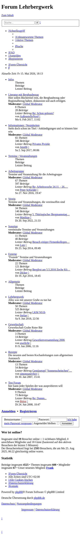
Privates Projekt (41, 144)
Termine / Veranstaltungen (22, 156)
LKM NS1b (38, 312)
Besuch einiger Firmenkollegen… (51, 241)
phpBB (19, 491)
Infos (11, 79)
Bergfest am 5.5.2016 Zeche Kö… (51, 269)
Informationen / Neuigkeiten (23, 125)
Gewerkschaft (16, 324)
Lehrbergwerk (16, 296)
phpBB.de (39, 497)
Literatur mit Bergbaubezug (23, 94)
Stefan (23, 315)
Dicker (23, 272)
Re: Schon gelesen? (43, 113)
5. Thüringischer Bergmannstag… (51, 214)
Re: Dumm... (39, 398)
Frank (50, 467)
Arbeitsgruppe (16, 171)
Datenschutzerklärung (48, 509)
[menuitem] (29, 37)
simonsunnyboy (28, 373)
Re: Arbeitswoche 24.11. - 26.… (50, 186)
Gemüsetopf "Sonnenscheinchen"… (52, 370)
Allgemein (14, 281)
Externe (12, 254)
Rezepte (12, 352)
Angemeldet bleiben (46, 423)
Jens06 (23, 147)
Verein (11, 198)
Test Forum (14, 382)
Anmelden (8, 411)
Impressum (27, 509)
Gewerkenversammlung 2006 (48, 339)
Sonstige (13, 226)
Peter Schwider (28, 189)
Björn (23, 401)
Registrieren (28, 411)
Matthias (25, 217)
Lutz (22, 245)
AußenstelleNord (29, 116)
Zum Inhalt (7, 15)
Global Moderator (32, 103)
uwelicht (24, 343)
